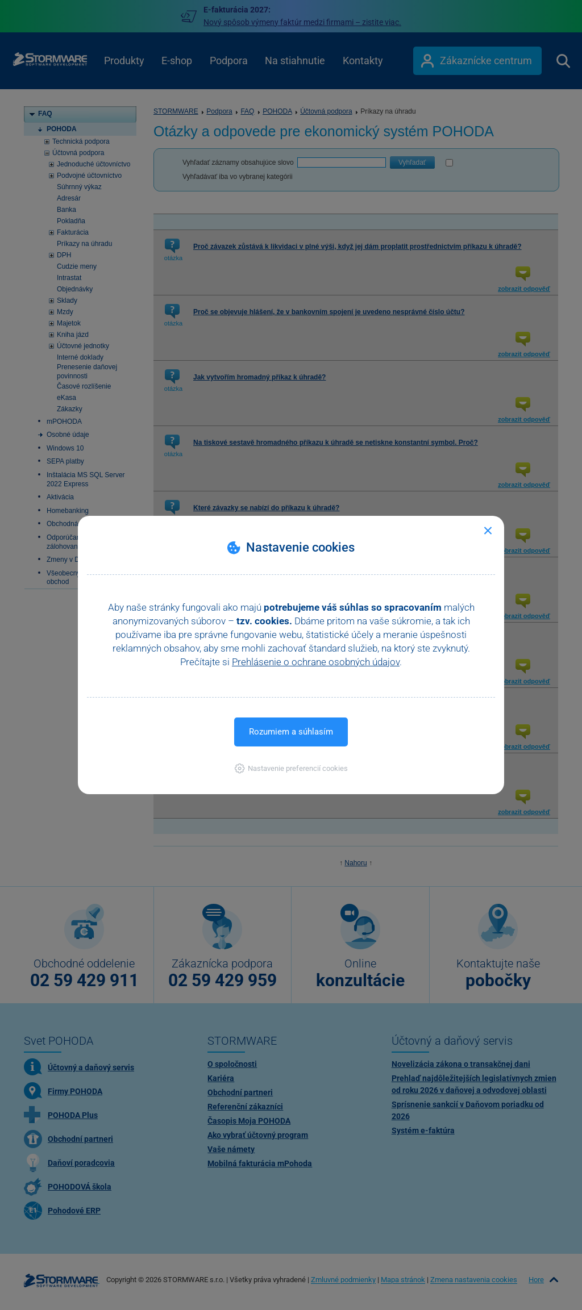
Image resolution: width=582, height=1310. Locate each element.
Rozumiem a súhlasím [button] (291, 732)
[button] (291, 768)
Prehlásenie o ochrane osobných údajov (316, 661)
